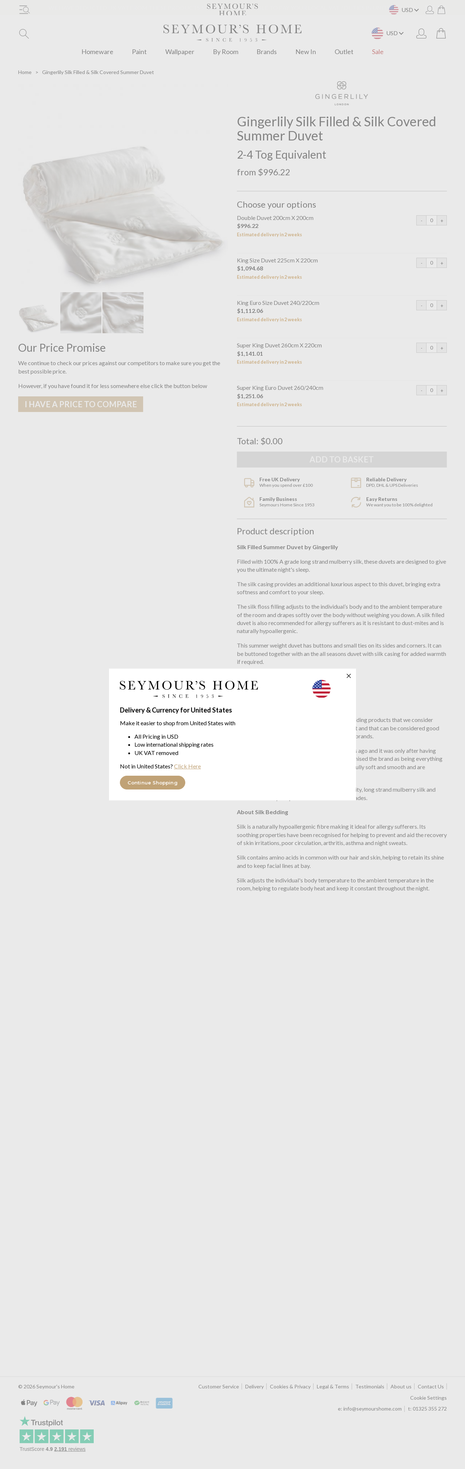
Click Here (187, 766)
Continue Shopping (153, 782)
